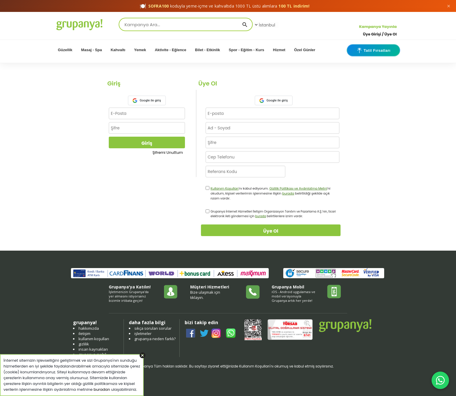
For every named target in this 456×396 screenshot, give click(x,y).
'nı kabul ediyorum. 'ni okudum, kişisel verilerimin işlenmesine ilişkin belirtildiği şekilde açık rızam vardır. (270, 193)
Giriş (146, 143)
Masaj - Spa (91, 50)
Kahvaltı (118, 50)
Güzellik (65, 50)
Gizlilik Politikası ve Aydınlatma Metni (298, 188)
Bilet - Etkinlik (207, 50)
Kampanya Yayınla (378, 26)
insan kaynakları (93, 349)
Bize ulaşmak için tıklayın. (205, 295)
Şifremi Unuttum (167, 152)
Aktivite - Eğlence (170, 50)
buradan (102, 389)
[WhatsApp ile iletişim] (440, 380)
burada (288, 193)
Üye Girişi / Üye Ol (380, 34)
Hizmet (279, 50)
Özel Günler (304, 50)
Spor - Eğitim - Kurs (246, 50)
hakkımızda (89, 328)
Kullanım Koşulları (225, 188)
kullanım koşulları (94, 338)
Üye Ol (270, 231)
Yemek (140, 50)
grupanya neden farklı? (155, 338)
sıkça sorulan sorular (153, 328)
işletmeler (143, 333)
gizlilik (84, 344)
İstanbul (264, 25)
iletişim (84, 333)
